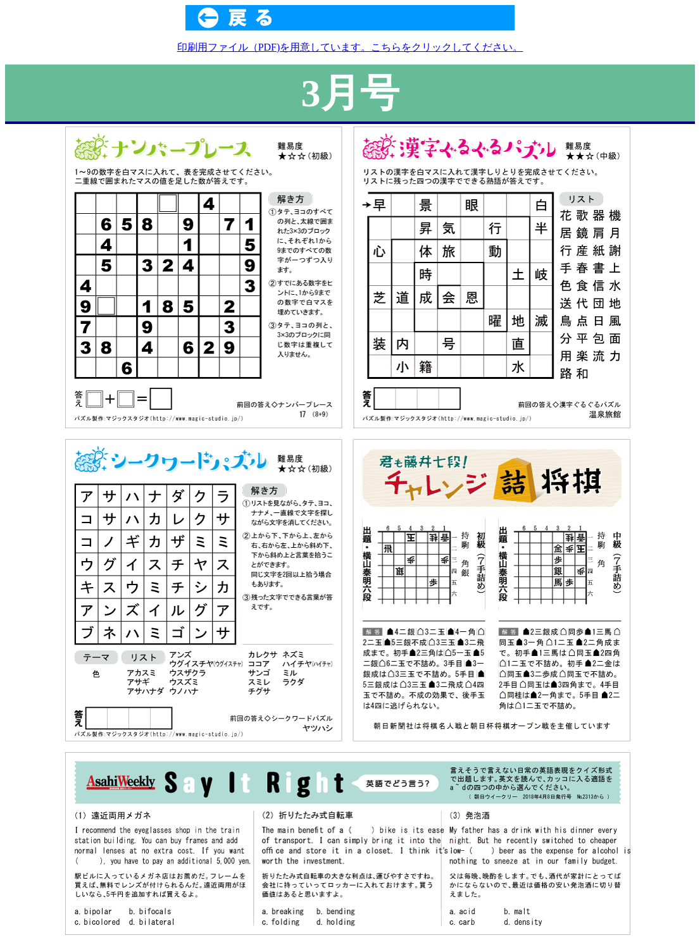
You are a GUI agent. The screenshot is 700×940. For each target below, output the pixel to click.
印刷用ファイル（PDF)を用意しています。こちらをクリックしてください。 (350, 47)
